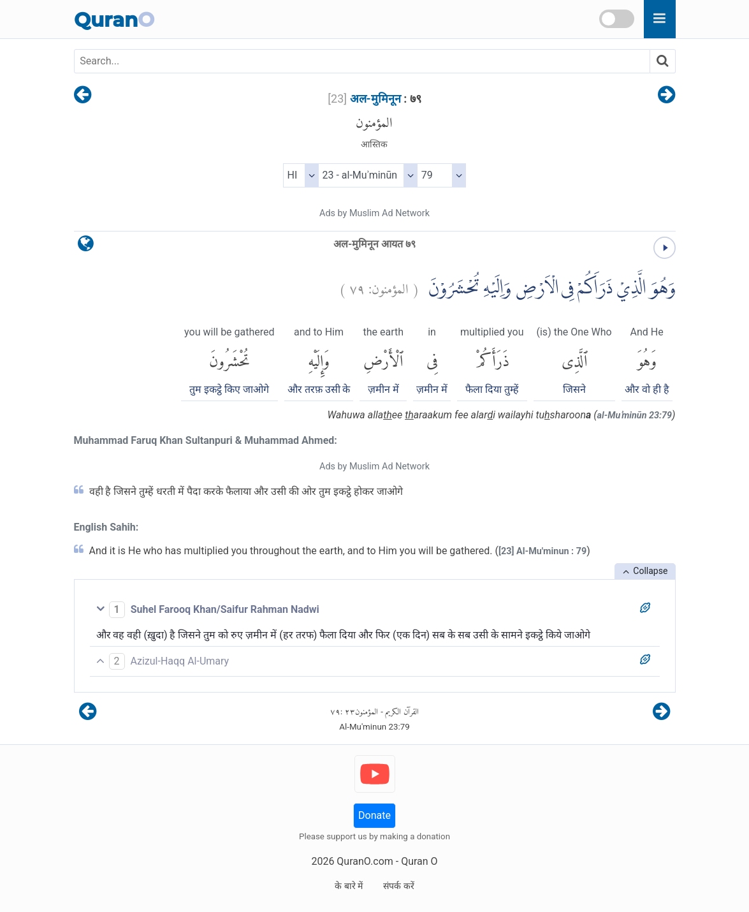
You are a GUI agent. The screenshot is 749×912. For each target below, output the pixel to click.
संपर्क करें (398, 886)
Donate (374, 815)
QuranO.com (365, 861)
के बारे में (349, 886)
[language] (86, 246)
